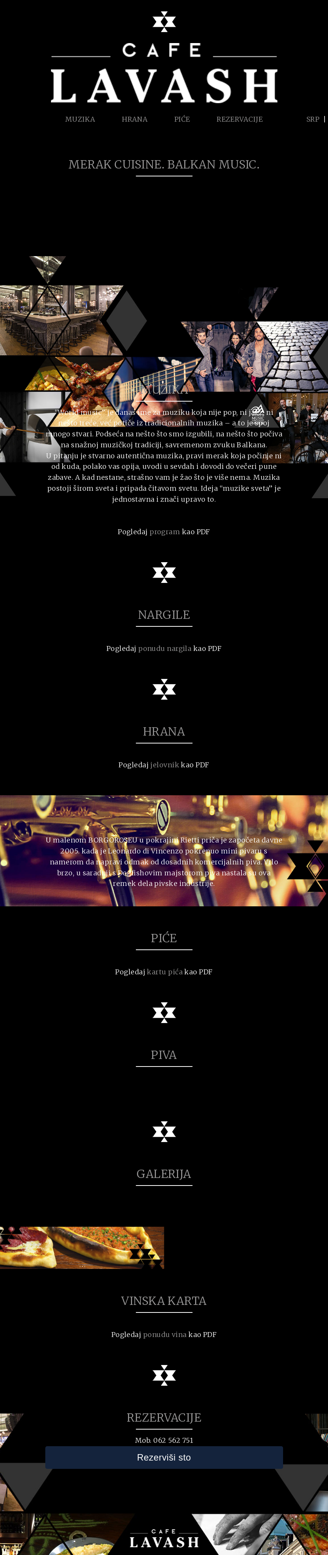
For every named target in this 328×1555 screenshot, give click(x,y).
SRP (312, 119)
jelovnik (164, 764)
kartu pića (165, 972)
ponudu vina (165, 1334)
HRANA (135, 119)
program (164, 531)
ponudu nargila (164, 648)
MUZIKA (80, 119)
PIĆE (182, 119)
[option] (82, 1248)
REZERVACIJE (240, 119)
